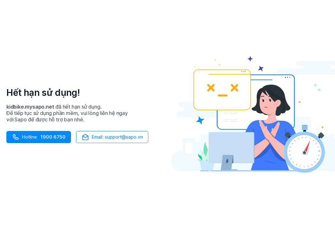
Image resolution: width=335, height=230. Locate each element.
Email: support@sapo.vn (112, 137)
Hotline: (39, 137)
